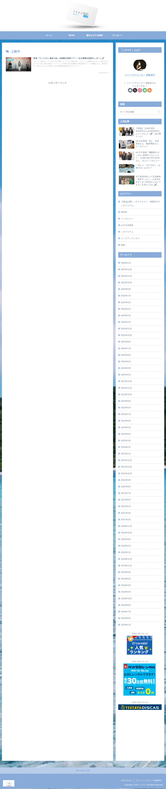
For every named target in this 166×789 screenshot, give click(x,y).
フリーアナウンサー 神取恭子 (139, 75)
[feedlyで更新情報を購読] (144, 90)
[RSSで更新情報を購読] (149, 90)
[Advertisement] (57, 103)
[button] (159, 111)
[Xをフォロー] (135, 90)
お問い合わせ (126, 781)
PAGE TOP (83, 771)
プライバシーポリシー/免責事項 (148, 781)
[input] (140, 111)
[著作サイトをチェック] (130, 90)
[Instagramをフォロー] (140, 90)
